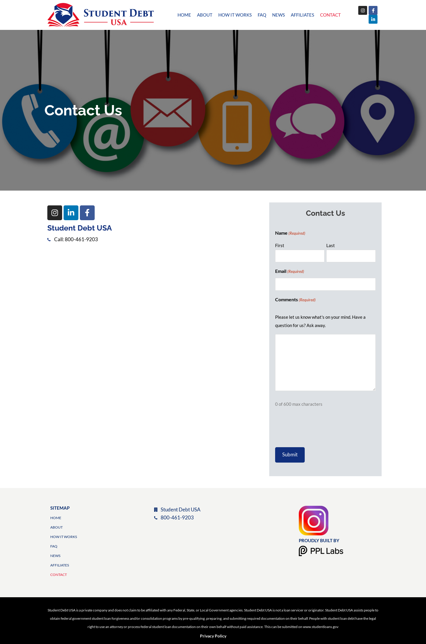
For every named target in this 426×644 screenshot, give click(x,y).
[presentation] (320, 429)
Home (184, 14)
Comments (295, 300)
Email (289, 271)
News (278, 14)
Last (330, 245)
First (279, 245)
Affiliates (302, 14)
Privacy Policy (213, 635)
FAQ (262, 14)
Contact (330, 14)
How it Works (235, 14)
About (204, 14)
